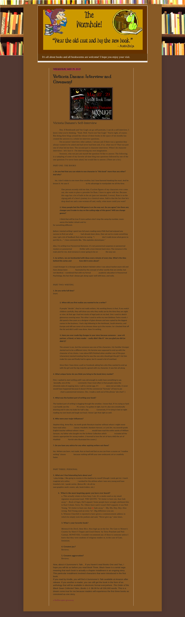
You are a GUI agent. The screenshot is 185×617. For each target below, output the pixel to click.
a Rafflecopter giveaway (63, 600)
